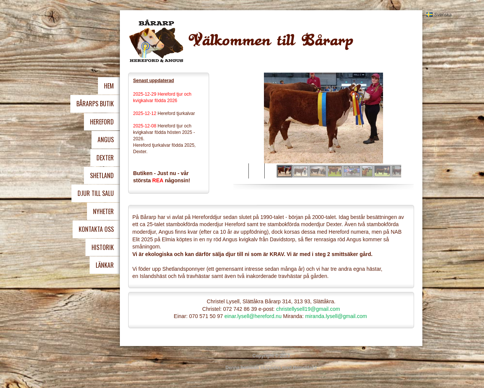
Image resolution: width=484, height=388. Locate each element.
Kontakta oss (96, 229)
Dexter (105, 157)
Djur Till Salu (96, 193)
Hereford (102, 121)
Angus (106, 139)
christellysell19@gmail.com (308, 309)
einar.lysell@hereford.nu (252, 316)
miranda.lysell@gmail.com (336, 316)
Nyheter (103, 211)
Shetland (102, 175)
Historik (103, 247)
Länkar (105, 265)
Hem (109, 85)
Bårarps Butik (95, 103)
